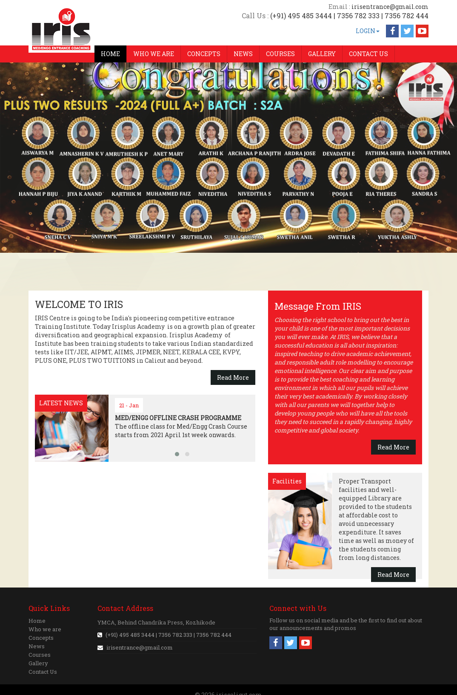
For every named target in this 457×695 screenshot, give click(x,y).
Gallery (38, 663)
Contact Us (43, 671)
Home (37, 620)
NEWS (243, 54)
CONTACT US (368, 54)
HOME (110, 54)
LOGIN (368, 31)
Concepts (41, 637)
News (37, 646)
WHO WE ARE (153, 54)
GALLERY (322, 54)
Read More (233, 377)
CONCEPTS (203, 54)
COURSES (280, 54)
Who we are (45, 629)
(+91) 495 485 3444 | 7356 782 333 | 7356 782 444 (167, 634)
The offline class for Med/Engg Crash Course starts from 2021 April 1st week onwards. (181, 426)
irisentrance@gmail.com (139, 647)
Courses (40, 654)
